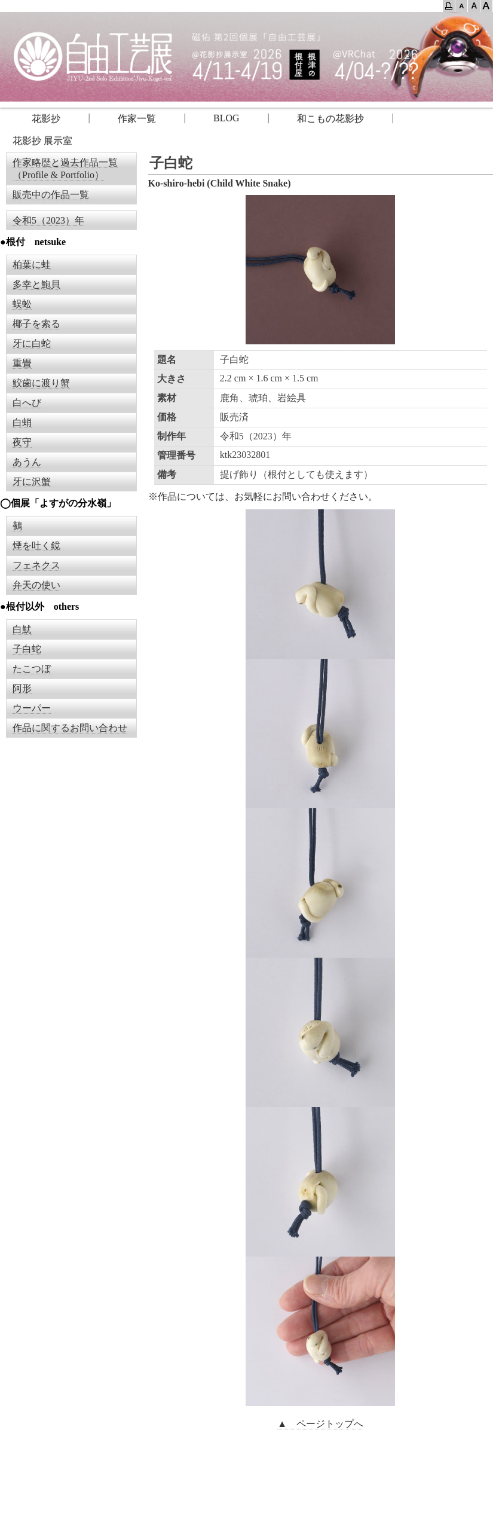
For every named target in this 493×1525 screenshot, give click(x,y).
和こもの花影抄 (330, 119)
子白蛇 (27, 649)
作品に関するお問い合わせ (70, 728)
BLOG (226, 118)
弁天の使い (36, 585)
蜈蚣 (22, 304)
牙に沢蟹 (32, 481)
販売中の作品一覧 (51, 195)
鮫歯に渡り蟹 (41, 383)
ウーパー (32, 708)
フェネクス (36, 565)
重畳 (22, 363)
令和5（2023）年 (48, 220)
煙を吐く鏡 (36, 545)
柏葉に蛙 (32, 264)
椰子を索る (36, 324)
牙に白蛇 (32, 343)
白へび (27, 403)
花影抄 (36, 119)
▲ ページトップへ (320, 1424)
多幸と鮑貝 (36, 284)
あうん (27, 462)
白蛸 (22, 422)
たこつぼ (32, 669)
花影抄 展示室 (42, 141)
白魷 (22, 629)
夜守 (22, 442)
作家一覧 (137, 119)
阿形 (22, 688)
